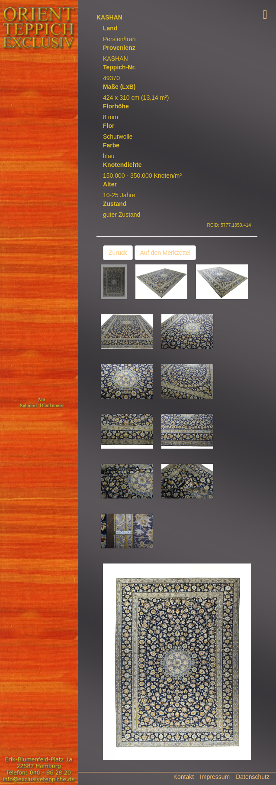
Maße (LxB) (119, 86)
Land (110, 28)
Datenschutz (253, 776)
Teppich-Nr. (119, 67)
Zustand (114, 203)
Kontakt (183, 776)
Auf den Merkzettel (165, 252)
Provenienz (119, 47)
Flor (108, 125)
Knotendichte (122, 164)
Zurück (118, 252)
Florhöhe (116, 106)
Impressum (215, 776)
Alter (110, 184)
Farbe (111, 145)
